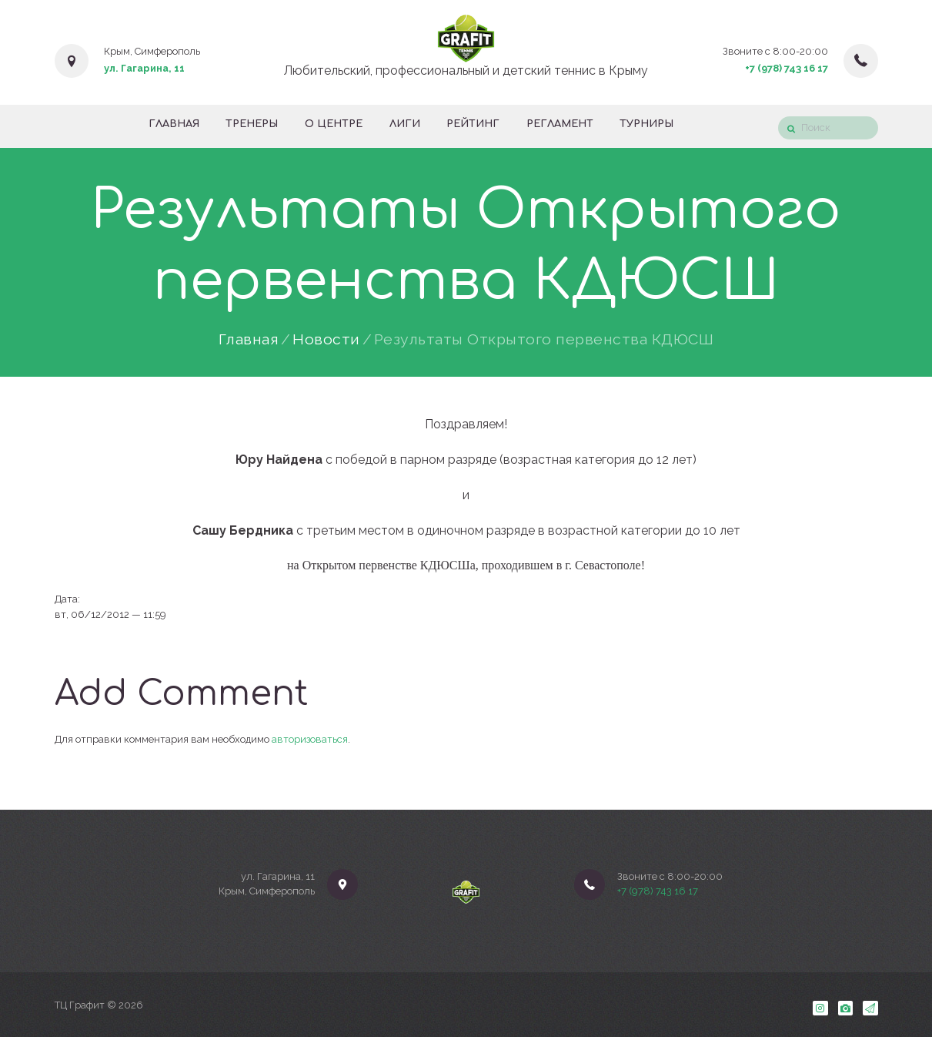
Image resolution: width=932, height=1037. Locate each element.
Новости (326, 339)
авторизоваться (310, 739)
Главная (249, 339)
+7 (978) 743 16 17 (786, 68)
